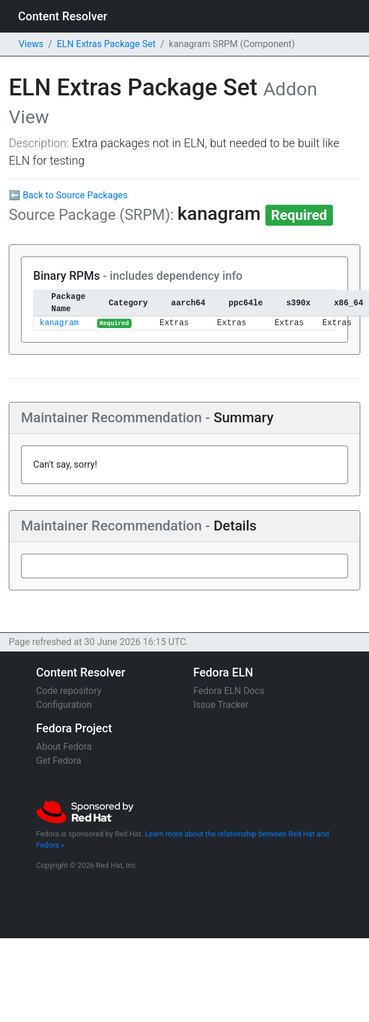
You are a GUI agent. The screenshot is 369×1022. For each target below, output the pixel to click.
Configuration (64, 704)
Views (31, 43)
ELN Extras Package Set (105, 43)
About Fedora (64, 746)
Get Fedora (58, 760)
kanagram (59, 323)
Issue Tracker (221, 704)
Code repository (68, 690)
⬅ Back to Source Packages (68, 195)
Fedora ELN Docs (228, 690)
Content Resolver (62, 16)
